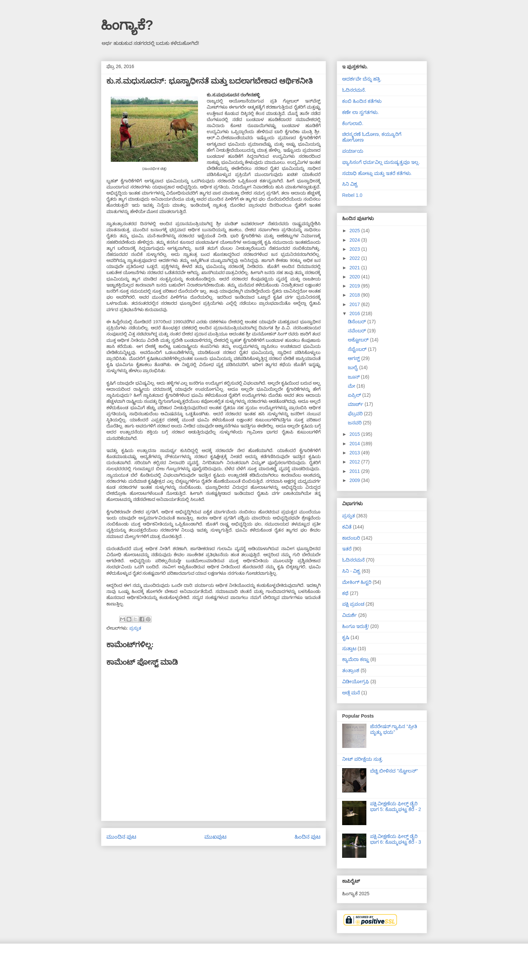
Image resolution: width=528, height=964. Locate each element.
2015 (355, 434)
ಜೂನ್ (354, 377)
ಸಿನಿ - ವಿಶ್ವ (351, 571)
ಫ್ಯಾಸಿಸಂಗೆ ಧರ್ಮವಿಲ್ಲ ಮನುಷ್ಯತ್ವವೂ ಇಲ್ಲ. (381, 162)
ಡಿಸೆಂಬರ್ (357, 321)
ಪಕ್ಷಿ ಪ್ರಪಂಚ (353, 604)
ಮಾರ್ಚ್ (356, 404)
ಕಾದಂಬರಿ (351, 538)
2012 (355, 461)
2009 (355, 480)
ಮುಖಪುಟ (215, 837)
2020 (355, 276)
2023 (355, 249)
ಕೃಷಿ (345, 637)
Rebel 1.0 (352, 195)
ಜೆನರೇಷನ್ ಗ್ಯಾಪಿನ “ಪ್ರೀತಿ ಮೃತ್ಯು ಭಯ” (393, 729)
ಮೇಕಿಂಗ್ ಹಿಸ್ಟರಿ (356, 582)
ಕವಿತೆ (347, 527)
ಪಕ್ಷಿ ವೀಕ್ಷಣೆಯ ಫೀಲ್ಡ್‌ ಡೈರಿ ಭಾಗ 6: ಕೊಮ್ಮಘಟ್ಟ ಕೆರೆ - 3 (395, 839)
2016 (355, 313)
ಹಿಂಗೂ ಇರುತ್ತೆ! (355, 626)
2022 (355, 258)
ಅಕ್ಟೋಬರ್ (359, 339)
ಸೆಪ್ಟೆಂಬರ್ (358, 349)
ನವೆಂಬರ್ (357, 330)
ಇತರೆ (347, 548)
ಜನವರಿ (355, 422)
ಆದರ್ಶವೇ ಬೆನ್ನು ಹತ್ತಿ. (362, 79)
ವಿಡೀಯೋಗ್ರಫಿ (355, 681)
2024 (355, 240)
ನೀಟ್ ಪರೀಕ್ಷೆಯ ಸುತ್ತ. (362, 759)
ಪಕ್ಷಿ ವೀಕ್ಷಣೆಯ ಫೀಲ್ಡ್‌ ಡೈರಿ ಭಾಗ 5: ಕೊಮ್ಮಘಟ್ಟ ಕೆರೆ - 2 (395, 806)
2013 (355, 452)
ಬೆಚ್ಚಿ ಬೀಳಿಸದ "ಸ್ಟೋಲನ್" (394, 771)
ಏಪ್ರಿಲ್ (355, 395)
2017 (355, 304)
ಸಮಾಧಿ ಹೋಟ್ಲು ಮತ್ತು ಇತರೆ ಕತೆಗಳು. (376, 173)
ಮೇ (352, 386)
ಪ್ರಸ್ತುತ (135, 628)
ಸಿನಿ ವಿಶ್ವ (350, 184)
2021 (355, 267)
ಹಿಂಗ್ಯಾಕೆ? (127, 25)
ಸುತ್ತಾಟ (349, 648)
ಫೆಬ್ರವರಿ (356, 413)
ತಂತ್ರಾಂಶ (350, 670)
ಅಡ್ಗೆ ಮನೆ (351, 692)
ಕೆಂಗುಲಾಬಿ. (352, 123)
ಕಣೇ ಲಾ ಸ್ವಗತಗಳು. (360, 112)
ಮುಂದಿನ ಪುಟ (121, 837)
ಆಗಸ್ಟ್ (354, 358)
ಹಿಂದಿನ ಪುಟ (308, 837)
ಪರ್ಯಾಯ (352, 151)
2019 (355, 286)
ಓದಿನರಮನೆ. (354, 90)
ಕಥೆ (345, 593)
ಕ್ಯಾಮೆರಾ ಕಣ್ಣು (355, 659)
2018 (355, 295)
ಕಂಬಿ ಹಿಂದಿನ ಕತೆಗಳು (362, 101)
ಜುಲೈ (353, 367)
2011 (355, 471)
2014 (355, 443)
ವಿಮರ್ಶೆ (349, 615)
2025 (355, 230)
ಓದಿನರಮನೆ (353, 560)
